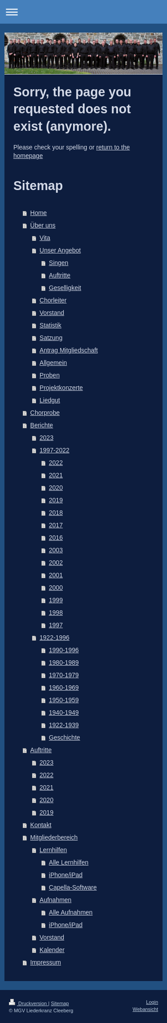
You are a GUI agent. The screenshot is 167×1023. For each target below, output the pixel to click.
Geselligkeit (65, 287)
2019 (56, 500)
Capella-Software (73, 887)
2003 (56, 550)
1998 (56, 612)
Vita (45, 237)
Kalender (52, 949)
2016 (56, 537)
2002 (56, 562)
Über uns (43, 225)
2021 (56, 475)
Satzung (51, 337)
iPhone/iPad (66, 874)
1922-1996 (54, 637)
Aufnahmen (56, 899)
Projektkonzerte (61, 387)
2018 (56, 512)
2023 (46, 437)
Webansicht (145, 1009)
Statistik (50, 325)
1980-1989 (64, 662)
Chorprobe (45, 412)
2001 (56, 575)
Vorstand (52, 312)
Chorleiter (53, 300)
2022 (56, 462)
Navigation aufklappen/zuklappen (83, 11)
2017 (56, 525)
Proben (50, 375)
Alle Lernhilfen (69, 862)
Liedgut (50, 400)
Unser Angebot (60, 250)
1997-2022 (54, 450)
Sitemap (60, 1003)
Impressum (45, 962)
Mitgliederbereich (54, 837)
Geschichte (64, 737)
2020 (56, 487)
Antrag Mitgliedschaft (69, 350)
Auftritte (59, 275)
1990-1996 (64, 650)
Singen (59, 262)
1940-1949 (64, 712)
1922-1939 (64, 725)
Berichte (41, 425)
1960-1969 (64, 687)
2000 (56, 587)
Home (38, 212)
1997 (56, 625)
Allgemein (53, 362)
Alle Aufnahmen (71, 912)
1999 (56, 600)
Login (152, 1002)
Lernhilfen (53, 849)
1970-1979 (64, 675)
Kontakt (40, 824)
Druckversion (28, 1003)
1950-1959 (64, 700)
